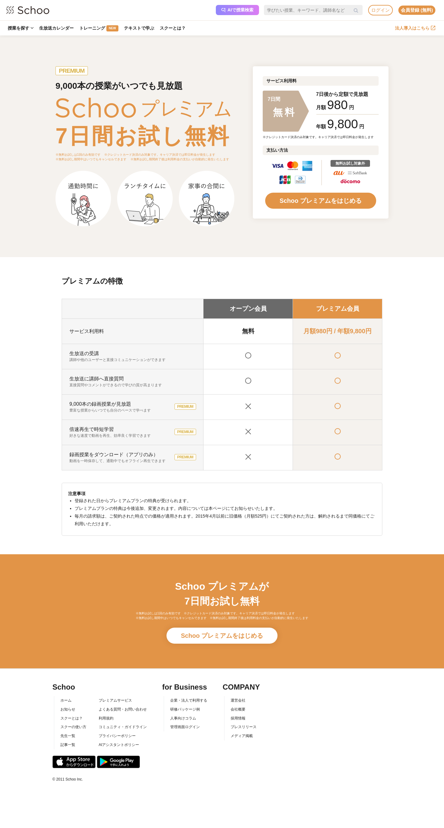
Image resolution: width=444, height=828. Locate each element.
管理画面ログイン (185, 727)
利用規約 (106, 718)
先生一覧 (67, 736)
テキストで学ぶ (139, 28)
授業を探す (21, 28)
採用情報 (238, 718)
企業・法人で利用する (188, 700)
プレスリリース (244, 727)
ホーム (66, 700)
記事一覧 (67, 745)
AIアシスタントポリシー (119, 745)
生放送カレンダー (56, 28)
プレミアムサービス (115, 700)
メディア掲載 (242, 736)
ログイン (380, 10)
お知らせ (67, 709)
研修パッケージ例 (185, 709)
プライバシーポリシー (117, 736)
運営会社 (238, 700)
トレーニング (98, 28)
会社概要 (238, 709)
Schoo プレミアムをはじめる (321, 200)
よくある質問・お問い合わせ (123, 709)
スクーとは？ (173, 28)
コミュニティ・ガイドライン (123, 727)
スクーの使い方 (73, 727)
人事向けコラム (183, 718)
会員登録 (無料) (417, 10)
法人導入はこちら (415, 28)
